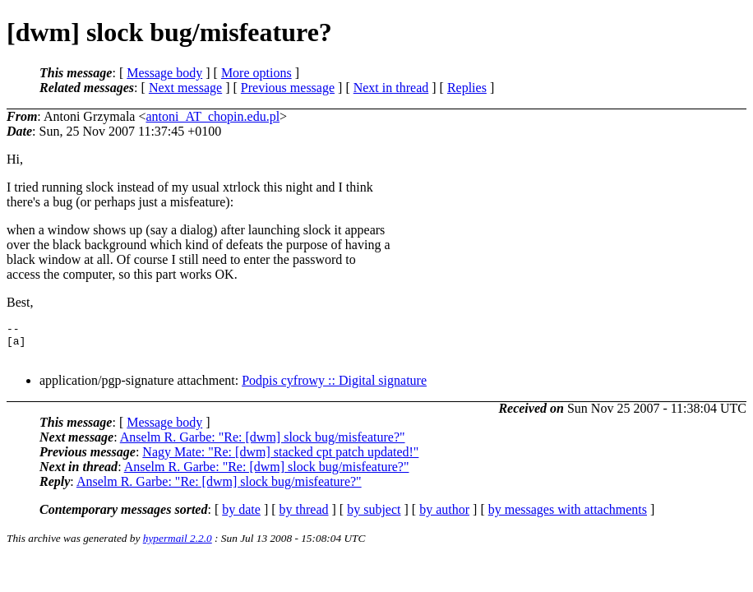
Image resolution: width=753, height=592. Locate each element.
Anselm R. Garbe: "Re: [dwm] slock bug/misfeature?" (262, 444)
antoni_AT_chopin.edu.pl (212, 116)
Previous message (288, 88)
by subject (373, 517)
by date (241, 517)
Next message (185, 88)
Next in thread (391, 88)
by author (444, 517)
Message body (164, 73)
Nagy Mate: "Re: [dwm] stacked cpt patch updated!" (280, 459)
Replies (467, 88)
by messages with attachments (567, 517)
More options (256, 73)
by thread (304, 517)
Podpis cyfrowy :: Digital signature (334, 388)
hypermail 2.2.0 (177, 545)
